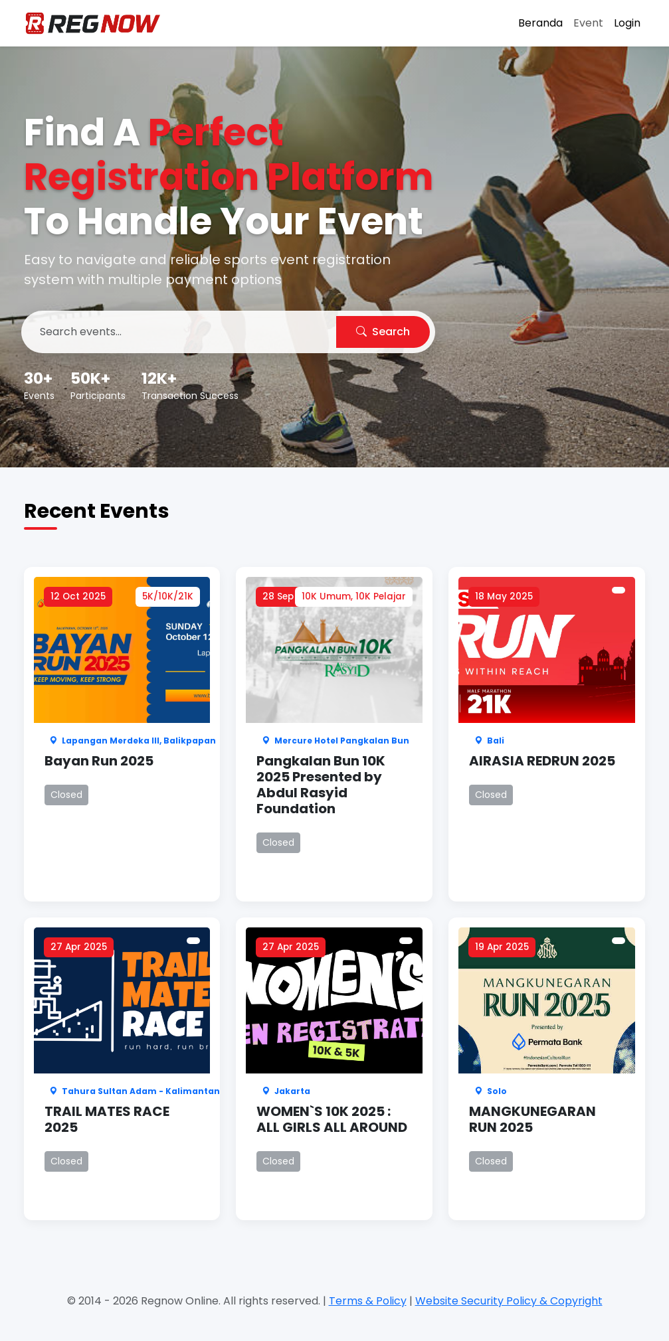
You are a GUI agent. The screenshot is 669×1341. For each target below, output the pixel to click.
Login (627, 23)
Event (588, 23)
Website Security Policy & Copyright (509, 1300)
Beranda (540, 23)
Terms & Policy (368, 1300)
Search (383, 331)
